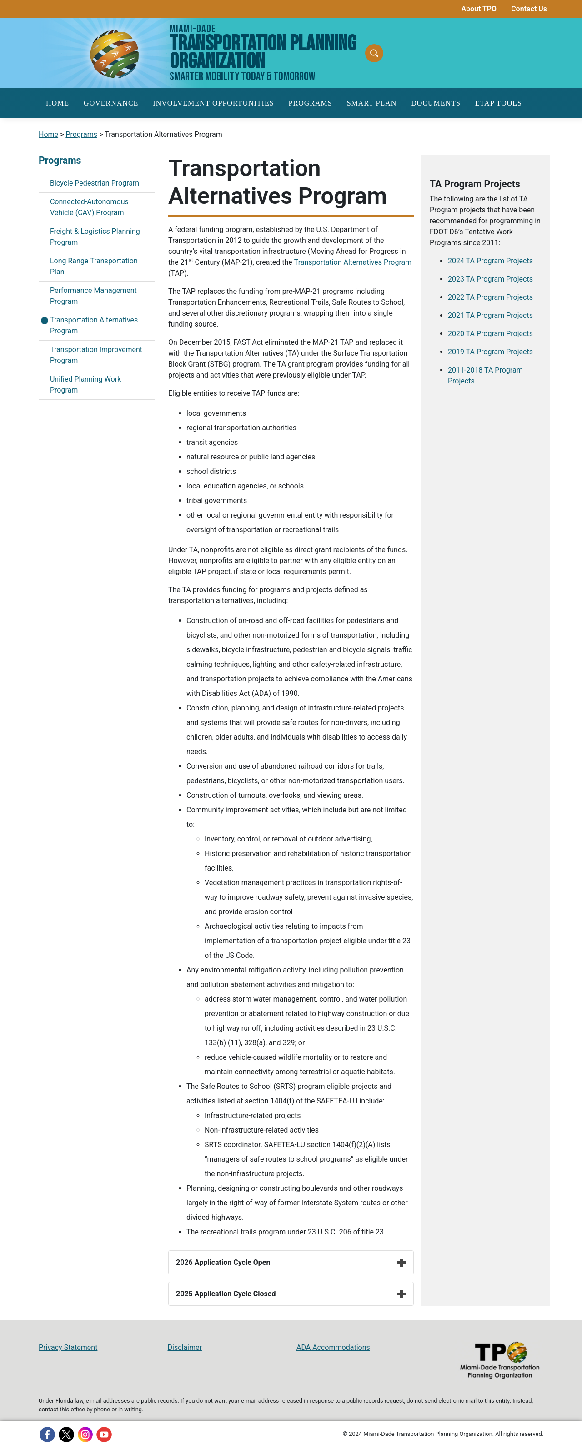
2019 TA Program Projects (490, 351)
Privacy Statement (68, 1347)
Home (57, 103)
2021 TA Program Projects (490, 315)
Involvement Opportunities (213, 103)
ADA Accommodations (333, 1347)
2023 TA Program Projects (490, 279)
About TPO (479, 9)
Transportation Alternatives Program (353, 262)
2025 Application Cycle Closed (291, 1293)
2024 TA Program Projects (490, 261)
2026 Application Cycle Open (291, 1262)
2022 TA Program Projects (490, 297)
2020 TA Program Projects (490, 333)
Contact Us (529, 9)
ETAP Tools (498, 103)
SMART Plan (372, 103)
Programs (310, 103)
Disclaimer (185, 1347)
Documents (436, 103)
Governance (111, 103)
